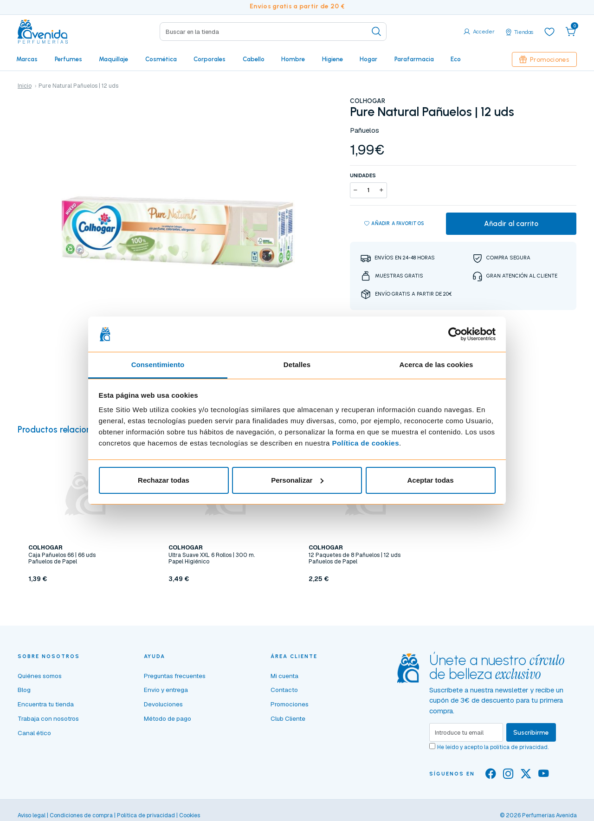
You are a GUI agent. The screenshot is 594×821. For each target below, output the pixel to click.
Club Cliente (288, 718)
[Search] (273, 31)
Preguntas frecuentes (175, 676)
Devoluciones (163, 704)
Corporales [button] (210, 59)
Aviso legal (31, 815)
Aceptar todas (430, 480)
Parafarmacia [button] (414, 59)
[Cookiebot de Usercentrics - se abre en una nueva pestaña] (455, 334)
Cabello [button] (254, 59)
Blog (24, 689)
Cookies (189, 815)
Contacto (284, 689)
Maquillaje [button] (113, 59)
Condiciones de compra (81, 815)
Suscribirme (531, 732)
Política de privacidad (146, 815)
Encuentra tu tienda (46, 704)
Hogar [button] (368, 59)
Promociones (544, 59)
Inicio (25, 86)
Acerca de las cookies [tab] (436, 364)
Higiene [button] (332, 59)
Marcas (27, 59)
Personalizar (297, 480)
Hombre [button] (293, 59)
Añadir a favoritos (394, 223)
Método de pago (167, 718)
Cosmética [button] (161, 59)
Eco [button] (456, 59)
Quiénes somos (40, 676)
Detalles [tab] (297, 364)
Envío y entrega (166, 689)
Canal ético (34, 733)
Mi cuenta (284, 676)
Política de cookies (365, 443)
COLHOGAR (367, 100)
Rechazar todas (163, 480)
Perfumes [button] (68, 59)
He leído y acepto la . (493, 747)
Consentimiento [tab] (158, 364)
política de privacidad (519, 747)
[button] (570, 31)
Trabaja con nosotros (48, 718)
